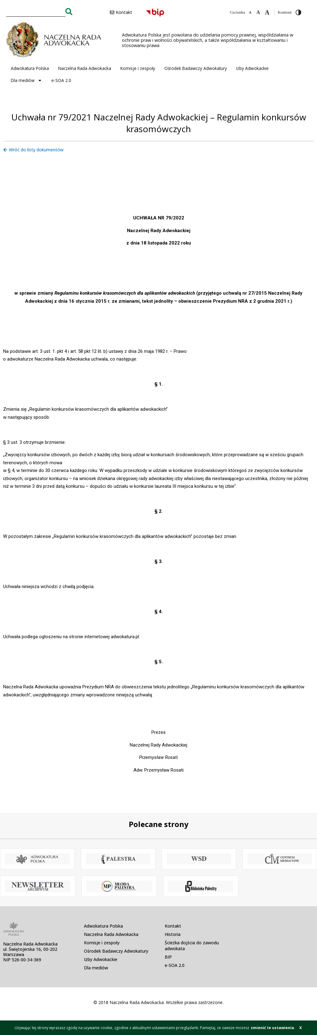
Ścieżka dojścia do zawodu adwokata (192, 945)
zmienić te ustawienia (272, 1027)
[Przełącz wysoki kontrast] (298, 12)
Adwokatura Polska (30, 68)
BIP (168, 957)
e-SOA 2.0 (61, 80)
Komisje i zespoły (137, 68)
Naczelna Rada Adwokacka (84, 68)
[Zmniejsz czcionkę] (250, 12)
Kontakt (173, 926)
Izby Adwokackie (252, 68)
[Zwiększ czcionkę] (267, 12)
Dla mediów (26, 80)
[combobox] (35, 11)
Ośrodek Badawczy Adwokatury (195, 68)
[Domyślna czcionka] (258, 12)
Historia (172, 934)
